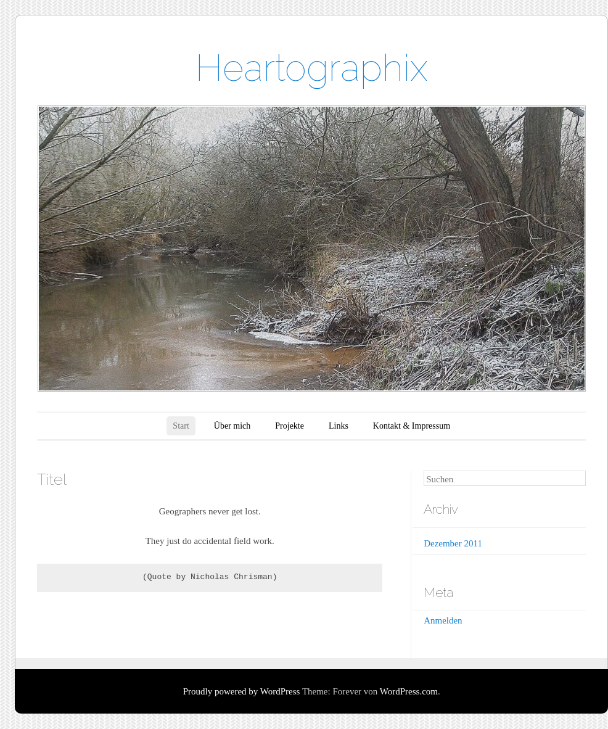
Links (338, 425)
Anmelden (443, 620)
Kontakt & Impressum (411, 425)
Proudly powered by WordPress (241, 691)
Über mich (232, 425)
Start (181, 425)
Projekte (289, 425)
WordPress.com (409, 691)
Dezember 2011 (453, 543)
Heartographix (311, 67)
